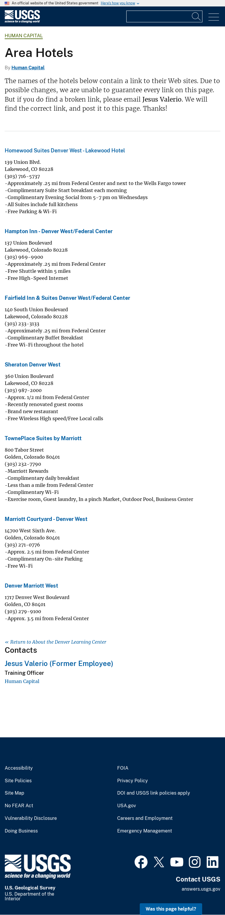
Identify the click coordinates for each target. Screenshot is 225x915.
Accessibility (19, 768)
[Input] (164, 16)
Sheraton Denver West (33, 364)
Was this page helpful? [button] (171, 909)
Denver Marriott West (31, 586)
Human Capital (24, 35)
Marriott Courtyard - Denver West (46, 519)
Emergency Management (144, 831)
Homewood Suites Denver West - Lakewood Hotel (65, 150)
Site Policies (18, 780)
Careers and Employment (145, 818)
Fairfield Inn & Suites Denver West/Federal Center (67, 298)
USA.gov (126, 805)
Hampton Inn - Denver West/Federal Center (58, 231)
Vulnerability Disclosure (31, 818)
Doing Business (21, 831)
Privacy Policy (132, 780)
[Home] (22, 21)
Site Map (14, 793)
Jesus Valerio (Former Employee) (59, 663)
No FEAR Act (19, 805)
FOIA (122, 768)
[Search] (196, 16)
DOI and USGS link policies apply (153, 793)
